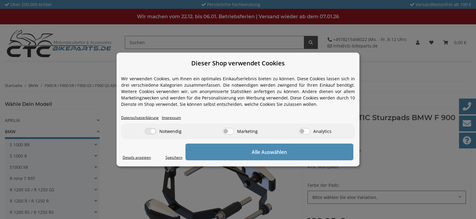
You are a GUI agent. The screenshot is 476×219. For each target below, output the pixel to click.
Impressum (180, 118)
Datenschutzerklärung (143, 118)
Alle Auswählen (323, 152)
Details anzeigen (139, 158)
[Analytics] (304, 132)
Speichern (279, 158)
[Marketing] (228, 132)
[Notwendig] (150, 132)
